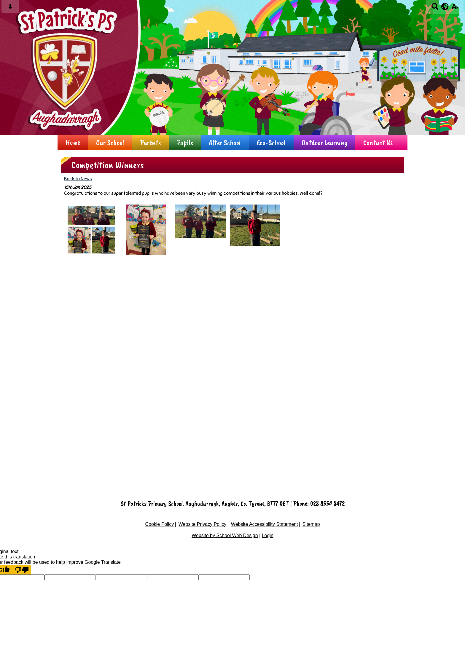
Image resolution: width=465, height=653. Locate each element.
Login (267, 535)
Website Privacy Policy (203, 524)
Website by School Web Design (225, 535)
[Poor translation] (21, 569)
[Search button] (435, 8)
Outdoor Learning (324, 142)
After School (225, 142)
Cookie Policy (159, 524)
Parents (150, 142)
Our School (110, 142)
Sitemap (311, 524)
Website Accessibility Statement (264, 524)
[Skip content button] (10, 8)
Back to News (78, 178)
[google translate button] (445, 6)
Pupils (185, 142)
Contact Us (378, 142)
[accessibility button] (454, 8)
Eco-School (271, 142)
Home (73, 142)
